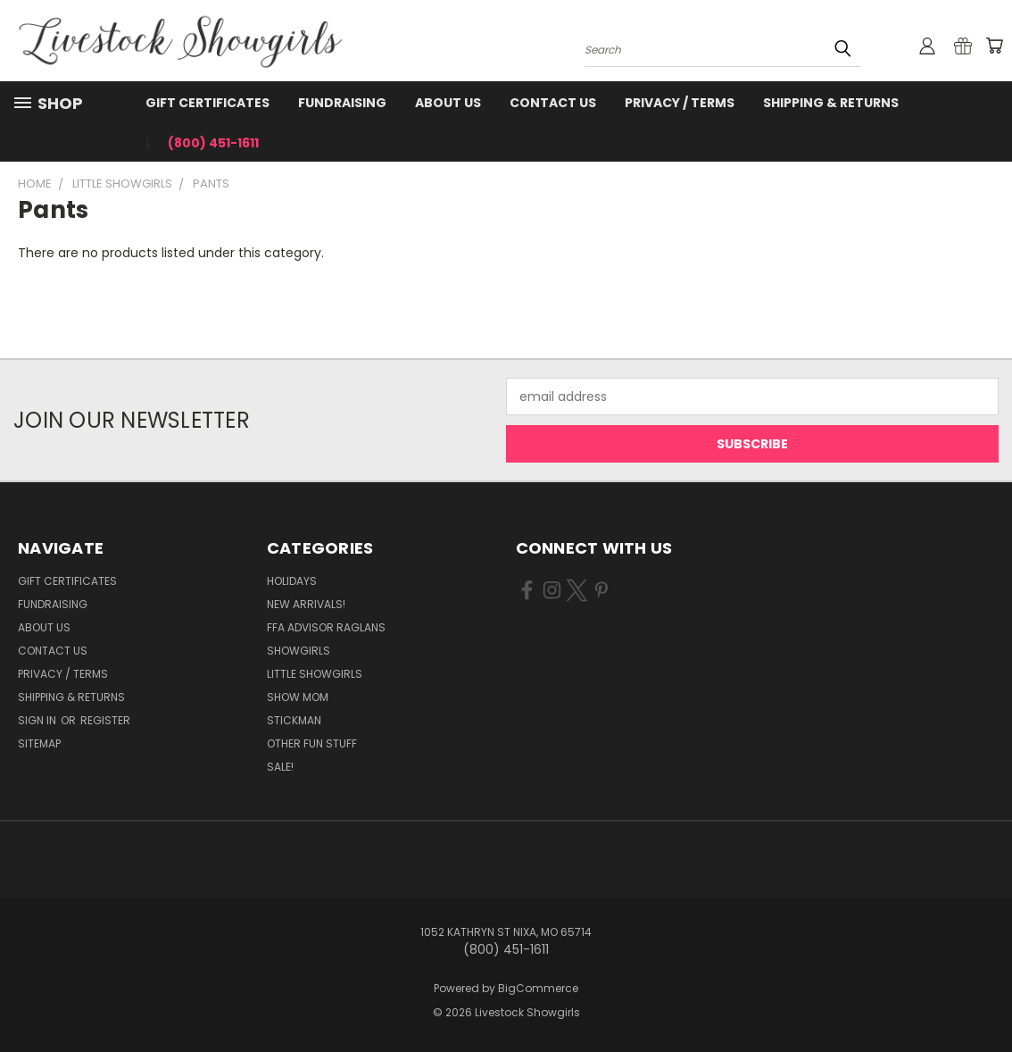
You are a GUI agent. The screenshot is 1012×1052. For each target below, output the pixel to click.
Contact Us (553, 103)
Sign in (38, 720)
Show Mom (297, 697)
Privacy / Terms (679, 103)
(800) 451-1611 (213, 143)
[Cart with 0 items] (994, 45)
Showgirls (298, 650)
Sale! (280, 766)
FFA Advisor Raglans (326, 627)
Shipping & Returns (831, 103)
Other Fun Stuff (312, 743)
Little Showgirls (314, 673)
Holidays (292, 581)
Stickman (294, 720)
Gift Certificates (207, 103)
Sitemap (39, 743)
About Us (448, 103)
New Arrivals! (306, 604)
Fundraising (342, 103)
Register (105, 720)
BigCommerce (538, 988)
